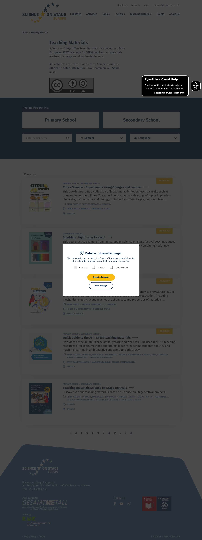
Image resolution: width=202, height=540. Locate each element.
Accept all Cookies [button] (101, 277)
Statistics (101, 267)
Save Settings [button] (101, 285)
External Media (121, 267)
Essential (83, 267)
